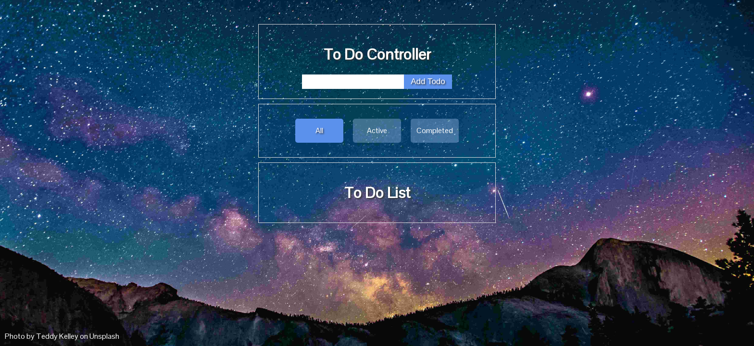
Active (377, 130)
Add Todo (428, 81)
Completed (434, 130)
